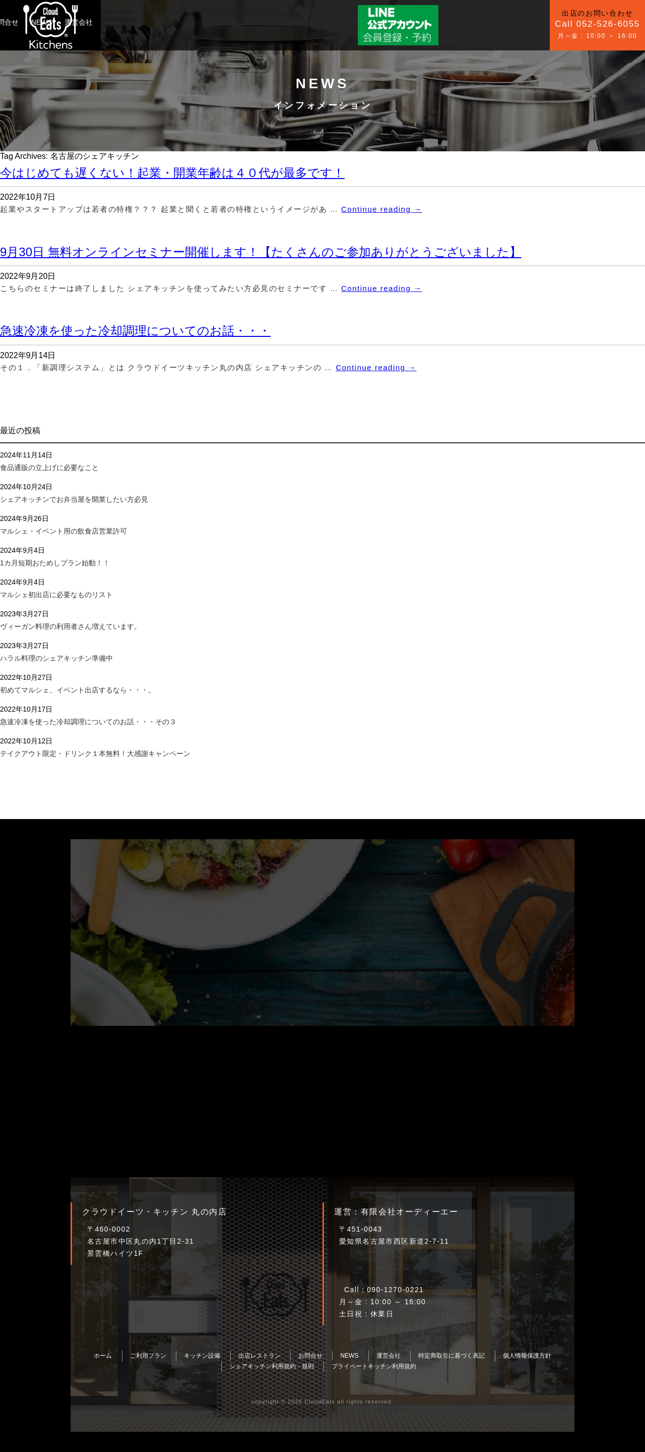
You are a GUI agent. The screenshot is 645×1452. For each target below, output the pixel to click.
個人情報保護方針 (527, 1355)
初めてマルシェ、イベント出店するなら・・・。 (77, 690)
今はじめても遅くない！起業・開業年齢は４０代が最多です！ (172, 173)
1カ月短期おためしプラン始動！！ (55, 563)
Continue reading (381, 209)
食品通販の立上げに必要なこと (49, 467)
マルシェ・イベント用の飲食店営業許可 (63, 531)
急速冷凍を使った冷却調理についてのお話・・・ (135, 330)
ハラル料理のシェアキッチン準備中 (56, 658)
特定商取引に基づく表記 (451, 1355)
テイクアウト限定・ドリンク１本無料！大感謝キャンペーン (95, 753)
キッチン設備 (177, 22)
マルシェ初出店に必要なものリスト (56, 595)
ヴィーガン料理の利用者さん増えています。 (70, 626)
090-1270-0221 (395, 1290)
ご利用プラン (123, 22)
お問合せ (225, 22)
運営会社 (299, 22)
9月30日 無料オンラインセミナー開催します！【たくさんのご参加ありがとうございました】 (261, 252)
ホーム (103, 1355)
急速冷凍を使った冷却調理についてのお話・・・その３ (88, 722)
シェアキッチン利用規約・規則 (271, 1366)
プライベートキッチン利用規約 (374, 1366)
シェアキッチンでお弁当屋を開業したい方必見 (74, 499)
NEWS (262, 22)
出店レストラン (259, 1355)
